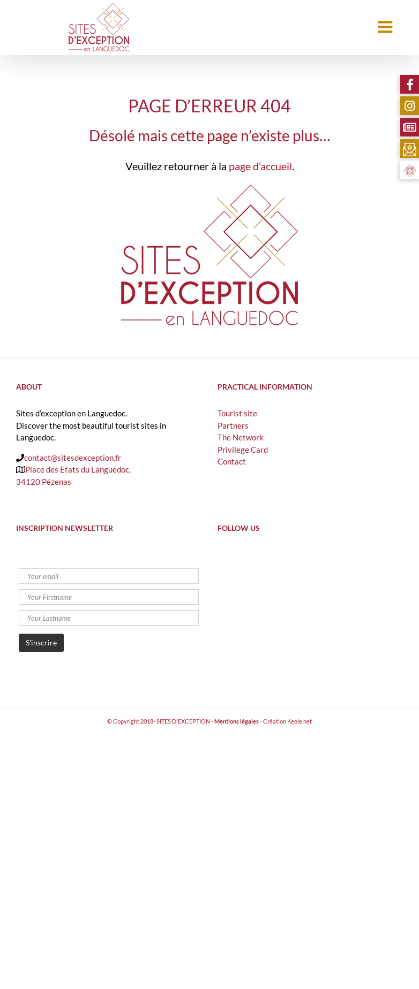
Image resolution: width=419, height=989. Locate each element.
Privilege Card (243, 449)
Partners (233, 425)
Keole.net (299, 721)
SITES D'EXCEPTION (183, 721)
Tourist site (237, 413)
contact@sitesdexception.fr (72, 457)
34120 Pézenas (43, 481)
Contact (232, 461)
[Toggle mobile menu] (386, 26)
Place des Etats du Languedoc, (78, 469)
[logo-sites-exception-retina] (209, 188)
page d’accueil (260, 165)
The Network (241, 437)
